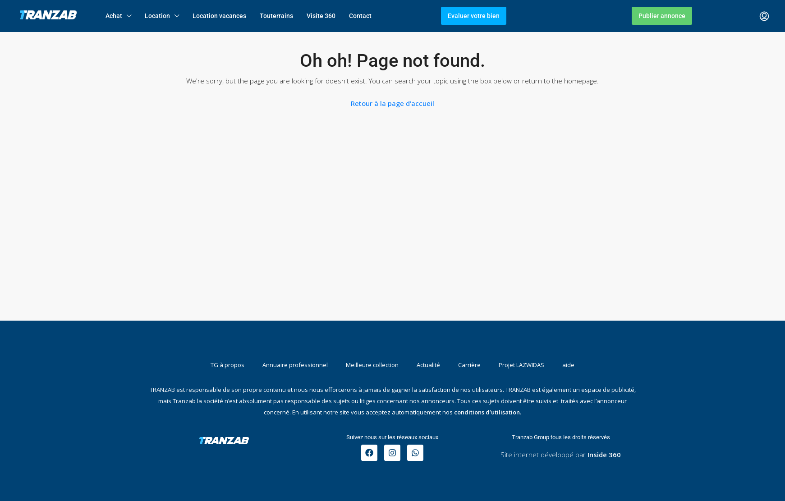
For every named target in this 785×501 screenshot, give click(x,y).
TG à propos (227, 365)
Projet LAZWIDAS (521, 365)
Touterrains (276, 15)
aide (568, 365)
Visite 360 (321, 15)
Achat (114, 15)
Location (157, 15)
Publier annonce (661, 15)
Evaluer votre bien (474, 15)
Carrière (469, 365)
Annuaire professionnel (295, 365)
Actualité (428, 365)
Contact (360, 15)
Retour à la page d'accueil (392, 103)
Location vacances (219, 15)
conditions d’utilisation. (487, 412)
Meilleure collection (372, 365)
